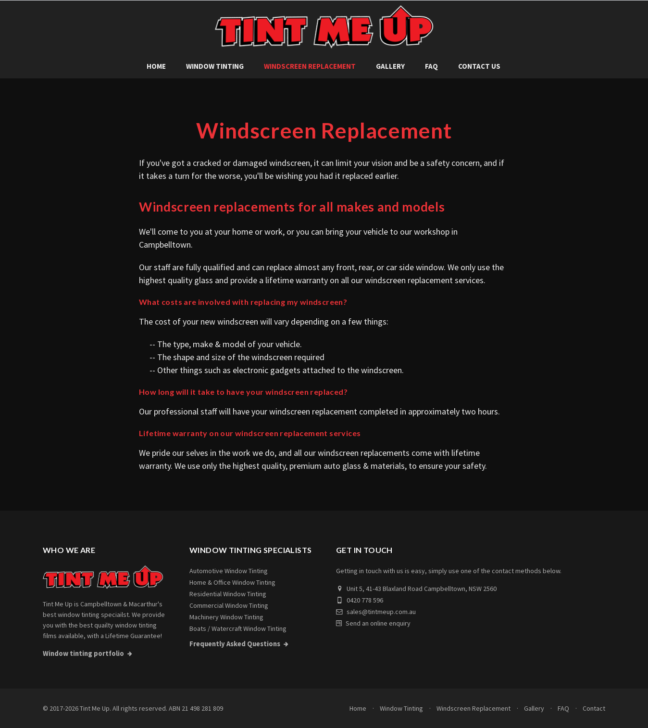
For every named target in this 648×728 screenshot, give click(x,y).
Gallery (390, 66)
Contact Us (479, 66)
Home (156, 66)
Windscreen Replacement (310, 66)
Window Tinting (215, 66)
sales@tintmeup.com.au (376, 611)
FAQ (431, 66)
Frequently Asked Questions (234, 644)
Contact (594, 708)
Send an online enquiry (373, 623)
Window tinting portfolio (83, 653)
